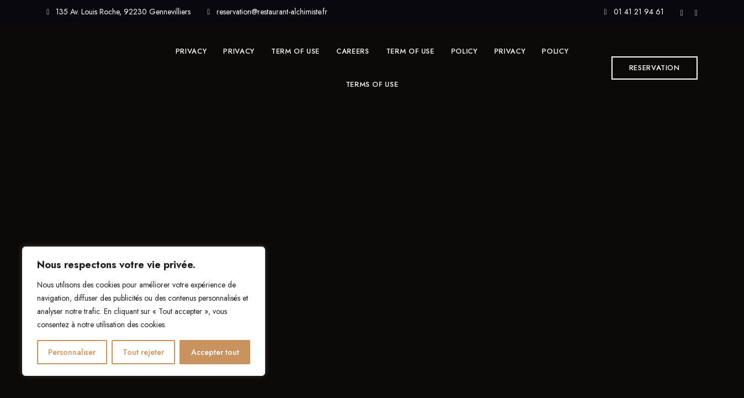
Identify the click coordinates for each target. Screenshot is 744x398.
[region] (143, 311)
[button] (654, 68)
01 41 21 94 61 (633, 11)
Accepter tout (215, 352)
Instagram (696, 13)
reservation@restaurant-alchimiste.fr (267, 11)
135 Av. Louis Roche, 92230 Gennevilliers (118, 11)
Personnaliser (72, 352)
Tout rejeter (143, 352)
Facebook (681, 13)
